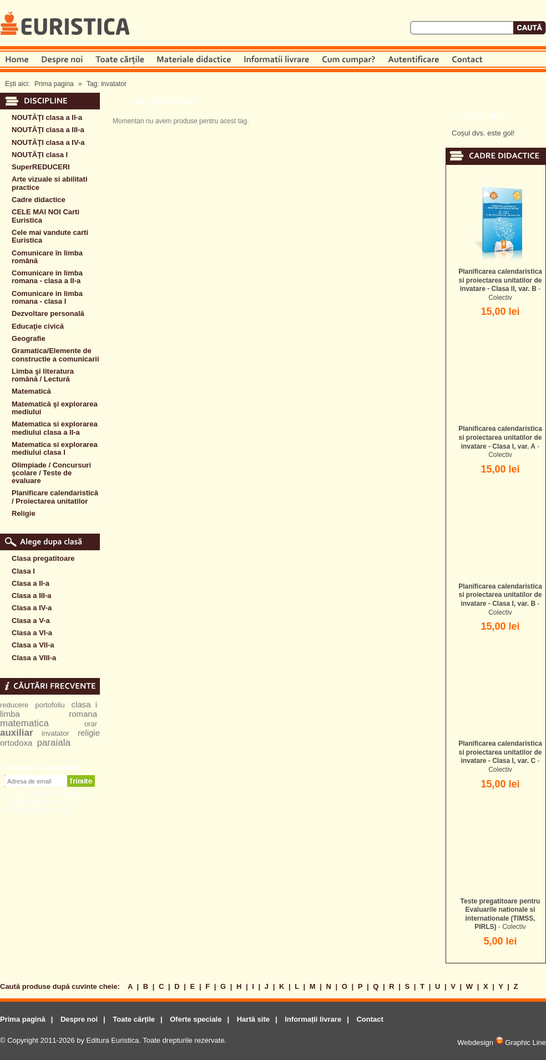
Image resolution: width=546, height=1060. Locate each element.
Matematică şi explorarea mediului (55, 408)
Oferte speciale (195, 1019)
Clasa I (23, 571)
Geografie (29, 338)
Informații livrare (313, 1019)
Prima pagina (54, 84)
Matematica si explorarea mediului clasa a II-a (55, 428)
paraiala (53, 742)
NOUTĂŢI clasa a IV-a (48, 142)
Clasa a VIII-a (34, 658)
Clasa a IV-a (32, 608)
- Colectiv (500, 285)
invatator (55, 733)
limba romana (48, 714)
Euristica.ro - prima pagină (65, 24)
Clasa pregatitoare (43, 558)
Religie (24, 513)
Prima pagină (23, 1019)
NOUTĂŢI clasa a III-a (48, 129)
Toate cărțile (134, 1019)
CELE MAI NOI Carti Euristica (45, 216)
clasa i (84, 704)
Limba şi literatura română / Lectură (43, 375)
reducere (14, 705)
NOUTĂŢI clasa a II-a (47, 117)
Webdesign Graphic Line (501, 1042)
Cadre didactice (38, 199)
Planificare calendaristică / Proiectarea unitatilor (55, 497)
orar (90, 724)
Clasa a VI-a (32, 633)
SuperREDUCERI (41, 167)
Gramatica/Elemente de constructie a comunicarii (55, 354)
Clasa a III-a (32, 595)
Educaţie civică (38, 326)
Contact (369, 1019)
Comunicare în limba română (47, 257)
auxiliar (16, 732)
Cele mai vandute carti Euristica (50, 236)
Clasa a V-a (31, 620)
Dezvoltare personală (48, 313)
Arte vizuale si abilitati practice (50, 183)
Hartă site (253, 1019)
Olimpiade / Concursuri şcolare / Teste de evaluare (51, 473)
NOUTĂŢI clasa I (40, 154)
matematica (24, 723)
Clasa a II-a (30, 583)
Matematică (31, 391)
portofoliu (49, 705)
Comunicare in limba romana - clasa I (47, 297)
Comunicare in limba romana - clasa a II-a (47, 277)
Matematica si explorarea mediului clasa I (55, 448)
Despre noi (79, 1019)
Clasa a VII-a (33, 645)
